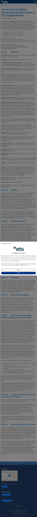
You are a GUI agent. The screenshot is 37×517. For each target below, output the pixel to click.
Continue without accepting (6, 243)
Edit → (18, 270)
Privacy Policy (15, 264)
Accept (18, 273)
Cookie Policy (22, 264)
